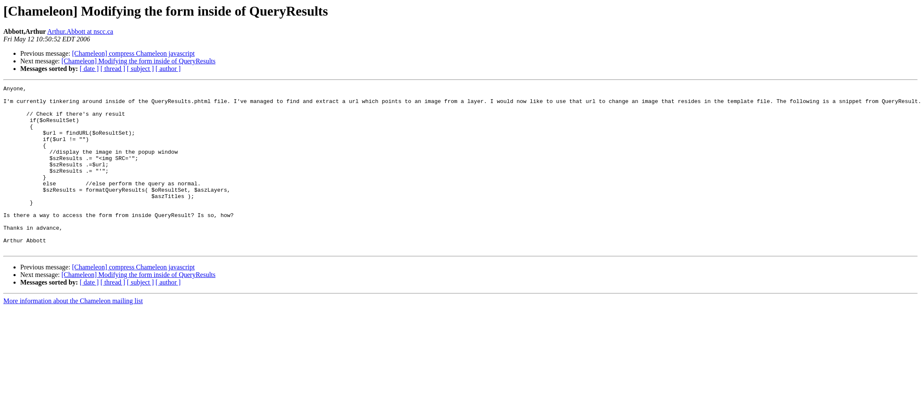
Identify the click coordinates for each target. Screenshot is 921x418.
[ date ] (89, 68)
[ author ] (168, 68)
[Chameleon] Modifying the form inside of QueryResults (138, 61)
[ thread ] (112, 68)
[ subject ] (140, 68)
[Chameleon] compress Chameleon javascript (133, 53)
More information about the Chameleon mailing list (73, 333)
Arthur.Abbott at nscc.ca (80, 31)
